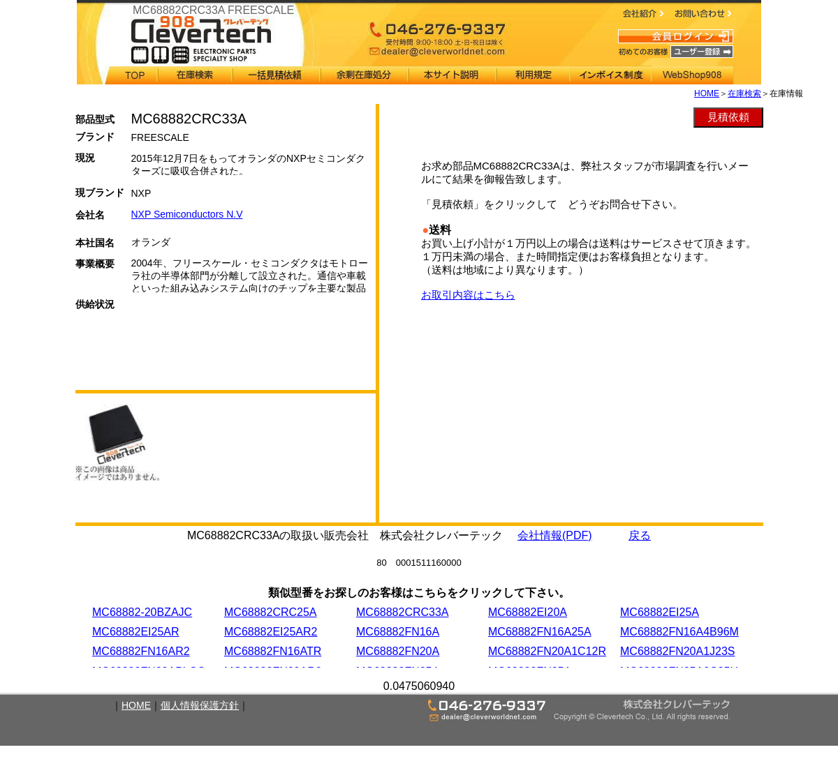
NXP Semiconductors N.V (187, 214)
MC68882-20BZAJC (142, 612)
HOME (706, 93)
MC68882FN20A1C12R (547, 651)
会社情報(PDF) (554, 535)
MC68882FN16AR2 (141, 651)
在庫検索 (744, 93)
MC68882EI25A (659, 612)
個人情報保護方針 (200, 705)
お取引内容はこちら (468, 295)
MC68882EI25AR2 (270, 632)
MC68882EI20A (527, 612)
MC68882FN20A (397, 651)
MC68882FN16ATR (272, 651)
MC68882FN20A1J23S (677, 651)
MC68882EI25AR (135, 632)
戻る (639, 535)
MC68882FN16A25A (539, 632)
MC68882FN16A (397, 632)
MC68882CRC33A (402, 612)
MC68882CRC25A (270, 612)
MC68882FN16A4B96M (679, 632)
